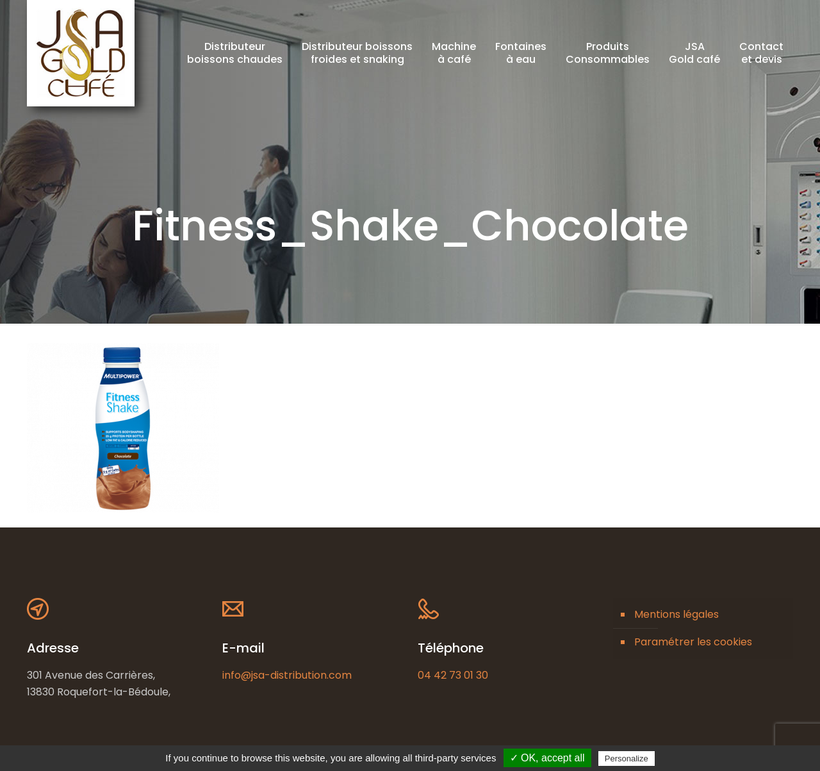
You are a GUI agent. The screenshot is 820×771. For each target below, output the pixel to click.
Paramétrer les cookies (693, 641)
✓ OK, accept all (547, 757)
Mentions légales (676, 614)
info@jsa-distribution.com (287, 675)
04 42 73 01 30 (453, 675)
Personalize (626, 758)
